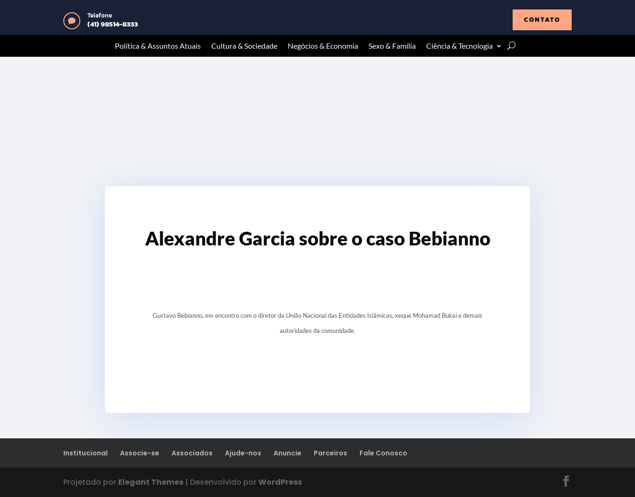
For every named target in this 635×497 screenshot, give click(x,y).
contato (542, 20)
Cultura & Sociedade (244, 46)
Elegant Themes (150, 482)
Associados (192, 453)
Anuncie (287, 453)
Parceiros (330, 453)
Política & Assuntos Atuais (158, 46)
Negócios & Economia (323, 46)
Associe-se (139, 453)
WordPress (280, 482)
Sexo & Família (392, 46)
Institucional (85, 453)
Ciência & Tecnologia (459, 46)
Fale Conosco (383, 453)
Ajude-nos (243, 453)
